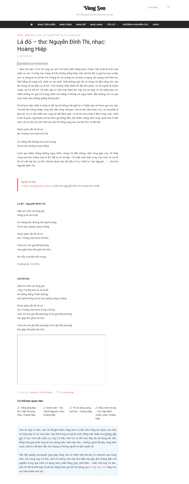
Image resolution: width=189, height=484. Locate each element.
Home (20, 35)
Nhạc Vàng (66, 24)
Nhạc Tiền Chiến (46, 24)
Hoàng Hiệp (68, 392)
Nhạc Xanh (96, 24)
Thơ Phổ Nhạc (46, 392)
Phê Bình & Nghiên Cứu (135, 24)
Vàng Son (94, 8)
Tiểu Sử (111, 24)
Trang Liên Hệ (97, 467)
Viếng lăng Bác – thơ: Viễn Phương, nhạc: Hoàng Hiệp (27, 411)
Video (156, 24)
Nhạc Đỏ (81, 24)
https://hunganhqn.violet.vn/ (38, 185)
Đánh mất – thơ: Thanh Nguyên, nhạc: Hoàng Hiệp (54, 411)
